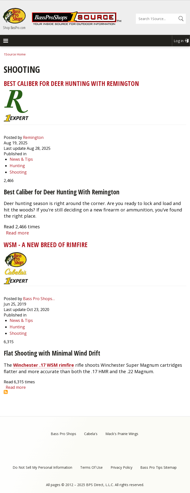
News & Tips (21, 159)
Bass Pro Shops (63, 433)
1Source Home (15, 54)
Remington (33, 137)
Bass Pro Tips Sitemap (158, 467)
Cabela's (90, 433)
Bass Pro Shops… (39, 298)
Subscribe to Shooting (6, 392)
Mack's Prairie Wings (121, 433)
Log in (179, 40)
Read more (17, 233)
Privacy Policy (121, 467)
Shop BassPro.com (14, 27)
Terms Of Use (91, 467)
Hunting (17, 165)
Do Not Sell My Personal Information (42, 467)
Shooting (18, 172)
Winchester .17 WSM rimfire (43, 365)
